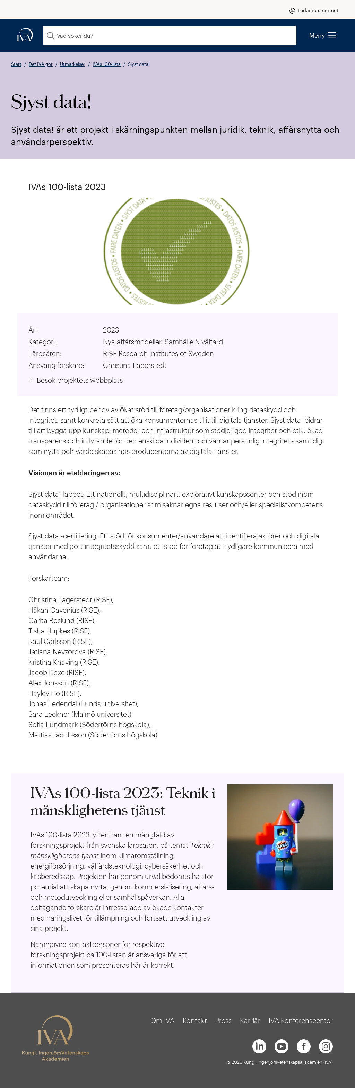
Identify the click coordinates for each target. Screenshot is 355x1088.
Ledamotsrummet (318, 10)
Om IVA (162, 1020)
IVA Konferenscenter (301, 1020)
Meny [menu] (322, 35)
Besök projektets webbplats (80, 380)
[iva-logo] (25, 35)
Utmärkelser (72, 64)
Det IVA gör (41, 64)
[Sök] (50, 35)
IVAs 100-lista (107, 64)
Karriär (250, 1020)
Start (16, 64)
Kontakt (195, 1020)
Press (223, 1020)
